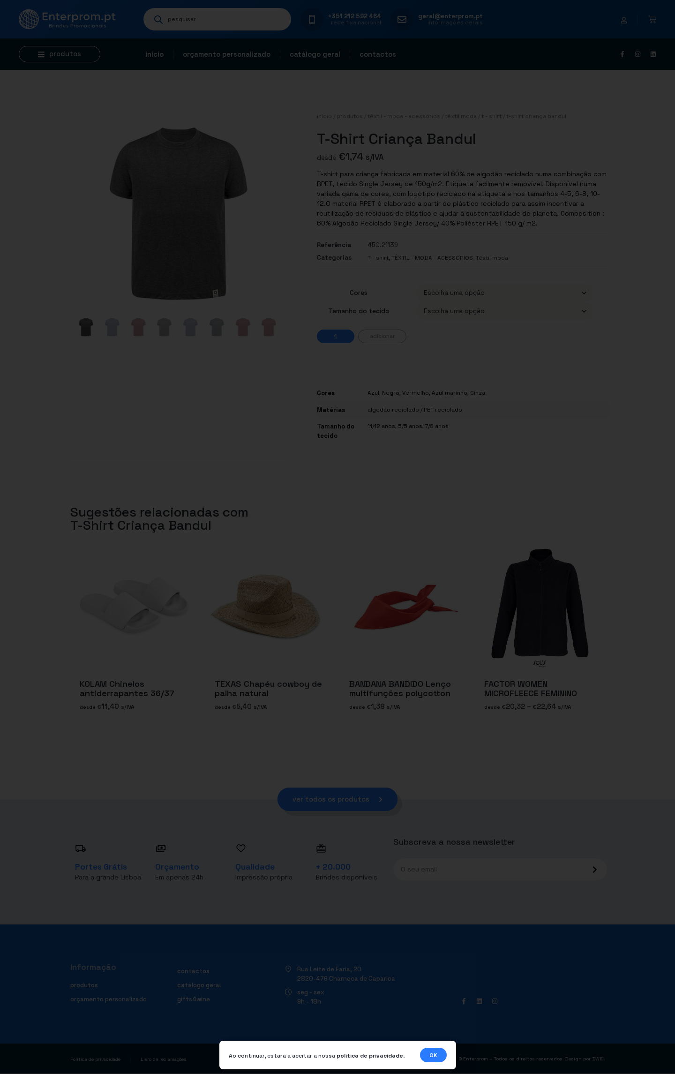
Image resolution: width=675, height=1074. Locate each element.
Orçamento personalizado (226, 54)
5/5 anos (410, 426)
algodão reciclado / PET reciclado (415, 409)
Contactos (378, 54)
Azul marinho (449, 393)
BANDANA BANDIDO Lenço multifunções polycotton (400, 688)
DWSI (598, 1059)
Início (154, 54)
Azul (373, 393)
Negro (390, 393)
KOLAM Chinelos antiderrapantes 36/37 (127, 688)
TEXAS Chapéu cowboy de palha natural (268, 688)
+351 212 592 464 (354, 16)
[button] (59, 54)
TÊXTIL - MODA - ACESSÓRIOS (404, 116)
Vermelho (415, 393)
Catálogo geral (315, 54)
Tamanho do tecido (359, 311)
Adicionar (382, 336)
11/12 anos (381, 426)
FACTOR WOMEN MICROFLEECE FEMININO (530, 688)
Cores (359, 292)
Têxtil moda (461, 116)
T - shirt (491, 116)
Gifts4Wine (193, 999)
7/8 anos (437, 426)
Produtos (350, 116)
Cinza (477, 393)
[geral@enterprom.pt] (401, 19)
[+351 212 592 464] (311, 19)
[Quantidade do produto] (335, 336)
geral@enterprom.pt (450, 16)
